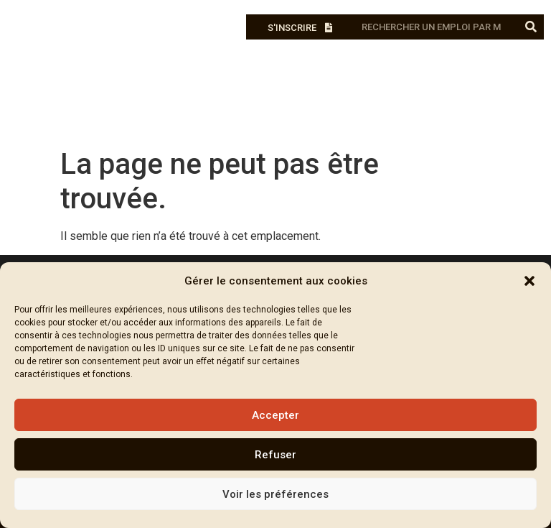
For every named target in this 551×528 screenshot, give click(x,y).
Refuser (275, 454)
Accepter (275, 415)
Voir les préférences (275, 494)
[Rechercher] (531, 27)
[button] (529, 281)
